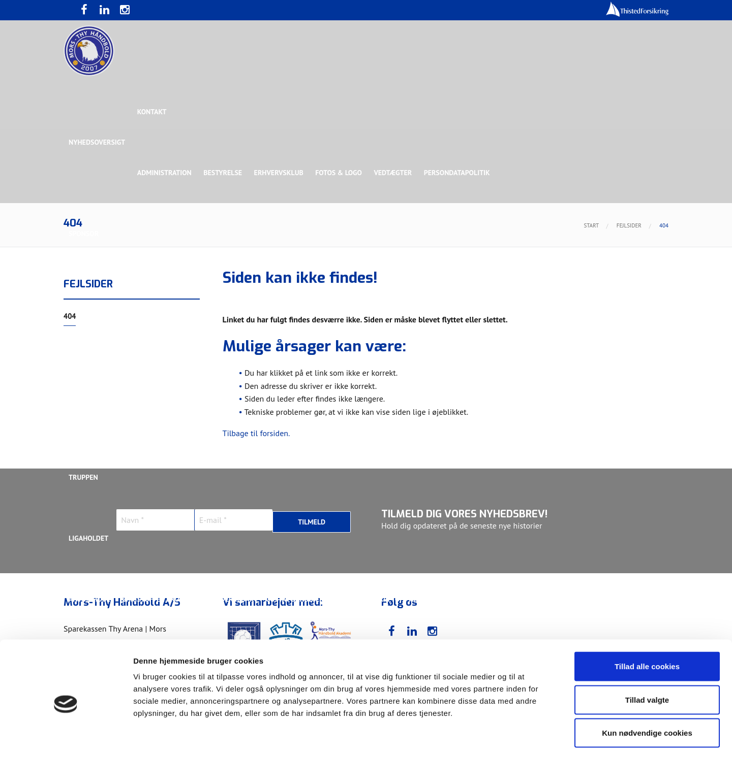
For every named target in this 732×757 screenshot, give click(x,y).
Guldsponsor (370, 294)
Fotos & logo (340, 172)
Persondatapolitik (459, 172)
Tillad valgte (647, 657)
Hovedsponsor (94, 294)
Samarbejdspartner (299, 294)
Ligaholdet (88, 538)
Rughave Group (95, 355)
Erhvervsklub (279, 172)
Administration (165, 172)
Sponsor (84, 233)
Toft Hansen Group (565, 294)
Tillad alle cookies (647, 623)
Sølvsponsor (429, 294)
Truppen (83, 477)
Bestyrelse (223, 172)
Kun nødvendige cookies (647, 690)
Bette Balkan (92, 416)
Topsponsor (154, 294)
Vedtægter (395, 172)
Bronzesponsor (492, 294)
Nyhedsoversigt (97, 142)
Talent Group (157, 355)
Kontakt (152, 111)
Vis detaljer (528, 737)
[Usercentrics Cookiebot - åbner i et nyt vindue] (65, 737)
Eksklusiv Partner (220, 294)
